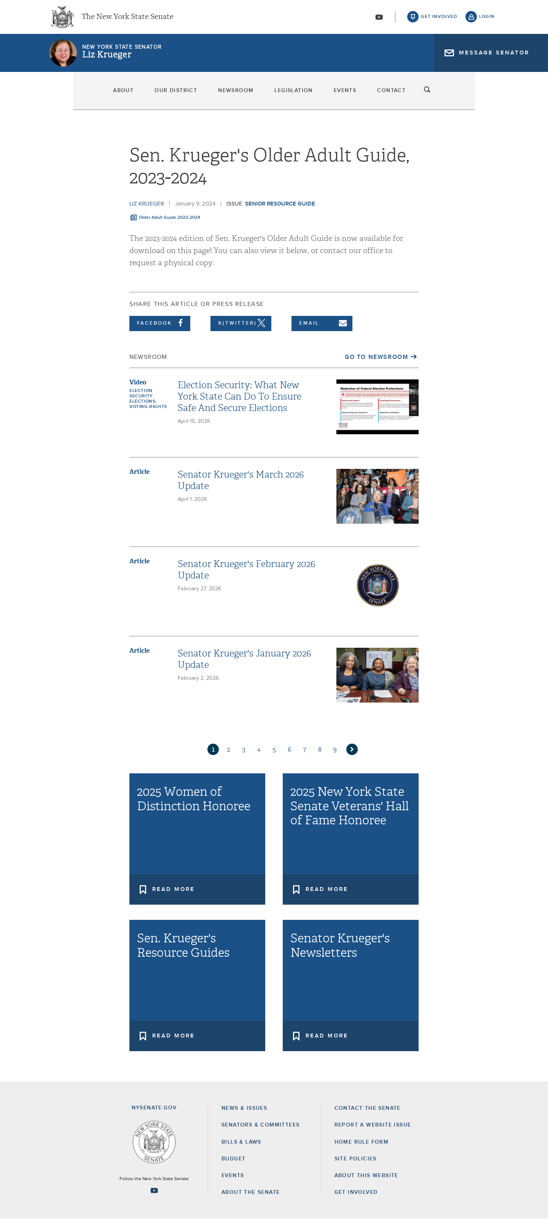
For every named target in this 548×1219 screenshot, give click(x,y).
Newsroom (219, 95)
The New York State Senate (127, 19)
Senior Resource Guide (280, 204)
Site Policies (356, 1159)
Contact (439, 95)
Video (137, 382)
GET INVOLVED (356, 1192)
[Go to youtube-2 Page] (154, 1190)
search (487, 95)
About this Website (366, 1175)
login (487, 19)
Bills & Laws (241, 1142)
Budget (233, 1159)
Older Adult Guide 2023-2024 (169, 217)
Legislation (298, 95)
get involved (439, 19)
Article (139, 472)
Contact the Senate (368, 1108)
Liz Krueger (106, 59)
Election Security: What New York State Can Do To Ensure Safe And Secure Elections (239, 396)
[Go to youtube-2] (379, 19)
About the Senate (250, 1192)
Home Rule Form (362, 1142)
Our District (137, 95)
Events (371, 95)
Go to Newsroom (376, 357)
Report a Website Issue (373, 1125)
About (63, 95)
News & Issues (244, 1108)
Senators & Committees (260, 1125)
